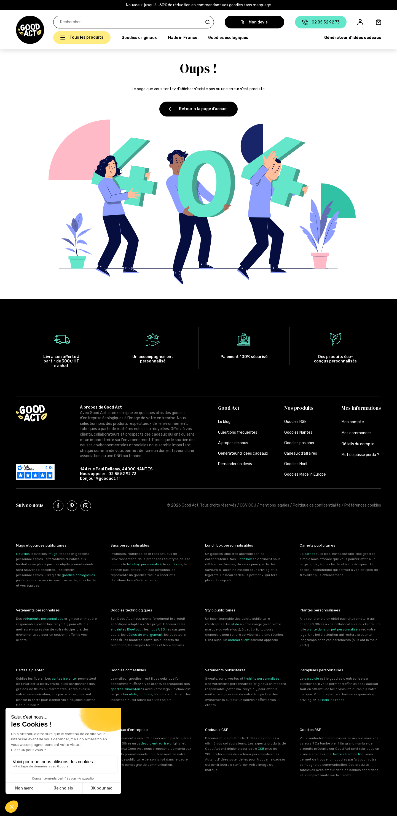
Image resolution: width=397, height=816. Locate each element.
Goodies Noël (295, 464)
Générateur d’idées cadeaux (352, 37)
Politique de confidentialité (317, 505)
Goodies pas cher (299, 443)
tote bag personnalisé (144, 564)
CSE (261, 749)
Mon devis (254, 22)
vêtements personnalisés (43, 619)
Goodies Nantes (298, 432)
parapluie (311, 678)
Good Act (228, 408)
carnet (309, 554)
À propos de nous (233, 443)
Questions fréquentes (237, 432)
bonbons (145, 694)
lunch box (244, 559)
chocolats (129, 694)
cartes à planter (64, 678)
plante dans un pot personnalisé (332, 629)
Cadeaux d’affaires (300, 453)
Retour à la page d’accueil (198, 109)
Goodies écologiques (228, 37)
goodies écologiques (78, 575)
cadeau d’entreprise (153, 743)
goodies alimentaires (127, 689)
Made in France (182, 37)
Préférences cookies (362, 505)
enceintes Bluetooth (127, 629)
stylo (235, 624)
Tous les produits (86, 37)
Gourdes (23, 554)
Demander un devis (235, 464)
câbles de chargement (144, 635)
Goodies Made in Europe (305, 474)
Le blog (224, 421)
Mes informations (361, 408)
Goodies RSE (295, 421)
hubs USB (157, 629)
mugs (53, 554)
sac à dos (174, 564)
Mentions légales (274, 505)
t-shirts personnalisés (262, 678)
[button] (19, 30)
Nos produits (298, 408)
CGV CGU (248, 505)
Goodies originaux (139, 37)
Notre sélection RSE (348, 754)
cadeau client (239, 640)
